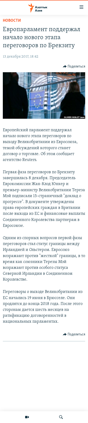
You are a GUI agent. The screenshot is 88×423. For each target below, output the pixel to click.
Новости (12, 20)
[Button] (74, 66)
